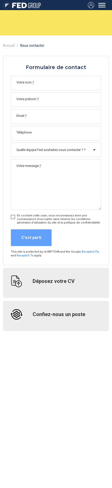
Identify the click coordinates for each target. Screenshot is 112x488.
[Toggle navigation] (102, 5)
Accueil (9, 45)
